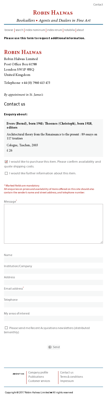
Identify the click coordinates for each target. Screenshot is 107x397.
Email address (14, 288)
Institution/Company (18, 266)
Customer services (39, 381)
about (80, 30)
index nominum (35, 30)
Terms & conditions (71, 377)
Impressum (67, 381)
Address (9, 277)
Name (8, 255)
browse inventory (9, 30)
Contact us (66, 372)
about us (18, 373)
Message (10, 201)
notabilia (69, 30)
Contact (98, 4)
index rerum (54, 30)
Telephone (11, 300)
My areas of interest (17, 313)
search (19, 30)
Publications (36, 377)
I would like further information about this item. (40, 173)
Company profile (38, 372)
